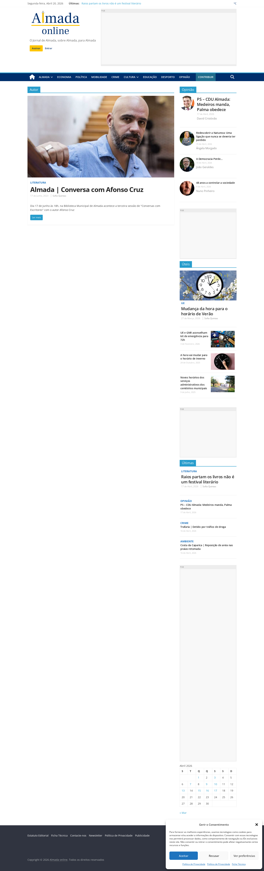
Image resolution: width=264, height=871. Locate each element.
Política (81, 77)
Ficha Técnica (239, 864)
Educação (150, 77)
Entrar (48, 48)
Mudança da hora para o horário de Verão (204, 311)
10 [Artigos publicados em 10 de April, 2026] (215, 784)
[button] (256, 824)
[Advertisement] (168, 38)
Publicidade (142, 835)
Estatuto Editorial (38, 835)
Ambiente (187, 541)
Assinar (36, 48)
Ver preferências (244, 856)
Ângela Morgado (206, 148)
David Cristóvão (207, 118)
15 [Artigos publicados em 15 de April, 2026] (199, 790)
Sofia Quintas (59, 195)
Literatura (38, 182)
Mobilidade (99, 77)
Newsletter (95, 835)
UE (183, 303)
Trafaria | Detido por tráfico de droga (203, 527)
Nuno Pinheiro (205, 191)
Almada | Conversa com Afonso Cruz (86, 189)
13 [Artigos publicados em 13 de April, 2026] (183, 790)
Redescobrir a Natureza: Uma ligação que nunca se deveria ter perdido (215, 136)
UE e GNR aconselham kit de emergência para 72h (194, 336)
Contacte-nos (78, 835)
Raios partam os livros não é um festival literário (111, 3)
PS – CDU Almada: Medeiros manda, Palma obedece (213, 104)
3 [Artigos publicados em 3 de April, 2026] (215, 777)
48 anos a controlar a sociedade (215, 182)
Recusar (214, 856)
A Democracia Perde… (209, 159)
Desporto (168, 77)
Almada (44, 77)
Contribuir (205, 77)
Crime (115, 77)
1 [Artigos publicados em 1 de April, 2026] (198, 777)
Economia (64, 77)
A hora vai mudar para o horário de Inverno (193, 356)
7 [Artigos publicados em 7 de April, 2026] (190, 784)
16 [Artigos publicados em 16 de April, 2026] (207, 790)
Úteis (186, 264)
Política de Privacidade (193, 864)
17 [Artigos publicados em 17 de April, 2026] (215, 790)
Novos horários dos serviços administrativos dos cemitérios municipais (193, 383)
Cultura (129, 77)
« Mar (183, 812)
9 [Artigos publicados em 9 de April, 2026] (206, 784)
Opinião (184, 77)
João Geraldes (205, 167)
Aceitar (183, 856)
